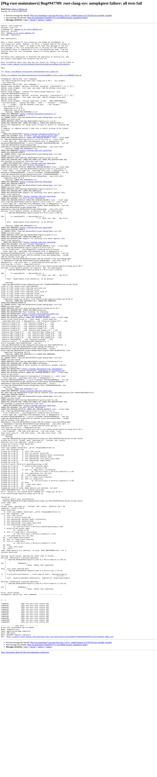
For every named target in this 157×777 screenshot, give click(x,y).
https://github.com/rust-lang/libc (36, 176)
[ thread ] (32, 20)
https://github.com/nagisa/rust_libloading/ (42, 438)
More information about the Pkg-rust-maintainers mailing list (25, 775)
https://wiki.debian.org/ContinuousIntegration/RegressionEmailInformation (35, 72)
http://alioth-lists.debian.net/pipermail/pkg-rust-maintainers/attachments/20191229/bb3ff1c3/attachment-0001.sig (60, 759)
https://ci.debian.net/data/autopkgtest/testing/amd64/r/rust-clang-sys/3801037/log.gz (41, 85)
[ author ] (49, 20)
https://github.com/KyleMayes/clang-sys (40, 372)
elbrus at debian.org (19, 9)
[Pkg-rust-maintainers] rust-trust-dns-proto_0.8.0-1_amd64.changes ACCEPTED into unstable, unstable (71, 15)
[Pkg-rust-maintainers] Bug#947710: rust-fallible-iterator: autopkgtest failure (57, 18)
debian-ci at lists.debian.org (28, 30)
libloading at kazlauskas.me (51, 440)
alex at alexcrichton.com (44, 158)
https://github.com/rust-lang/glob (36, 213)
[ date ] (26, 20)
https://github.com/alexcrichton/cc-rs (38, 132)
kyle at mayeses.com (40, 374)
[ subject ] (41, 20)
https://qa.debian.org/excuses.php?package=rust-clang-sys (31, 81)
